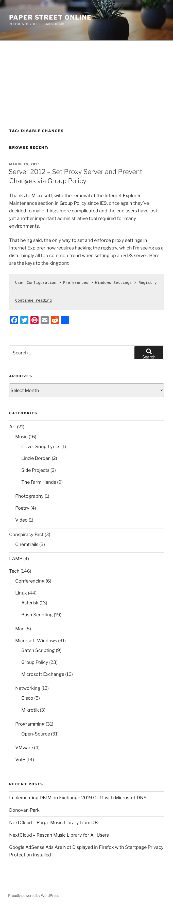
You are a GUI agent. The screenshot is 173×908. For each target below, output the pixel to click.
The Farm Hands (38, 482)
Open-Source (35, 734)
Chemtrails (26, 544)
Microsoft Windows (36, 640)
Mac (19, 628)
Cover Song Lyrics (40, 446)
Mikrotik (30, 710)
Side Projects (35, 470)
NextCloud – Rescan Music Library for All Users (59, 835)
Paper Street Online (50, 17)
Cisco (27, 698)
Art (12, 426)
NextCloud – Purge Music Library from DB (53, 822)
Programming (30, 724)
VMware (24, 747)
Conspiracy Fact (26, 534)
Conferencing (30, 581)
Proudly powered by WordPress (33, 895)
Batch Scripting (38, 650)
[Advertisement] (86, 78)
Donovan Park (24, 810)
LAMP (15, 558)
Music (21, 436)
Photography (29, 496)
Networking (27, 688)
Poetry (22, 508)
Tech (14, 571)
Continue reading (33, 301)
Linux (21, 593)
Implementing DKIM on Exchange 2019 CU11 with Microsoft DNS (78, 797)
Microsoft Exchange (42, 674)
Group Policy (34, 662)
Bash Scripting (37, 614)
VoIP (20, 759)
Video (21, 520)
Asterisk (30, 602)
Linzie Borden (36, 458)
